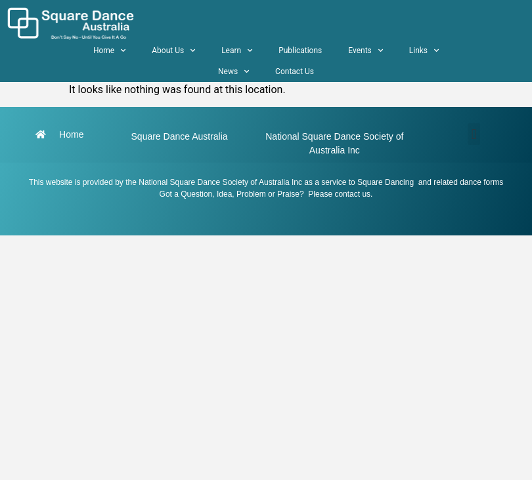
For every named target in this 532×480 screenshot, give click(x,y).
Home (109, 50)
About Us (173, 50)
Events (365, 50)
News (233, 71)
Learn (236, 50)
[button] (474, 134)
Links (424, 50)
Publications (300, 50)
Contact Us (294, 71)
